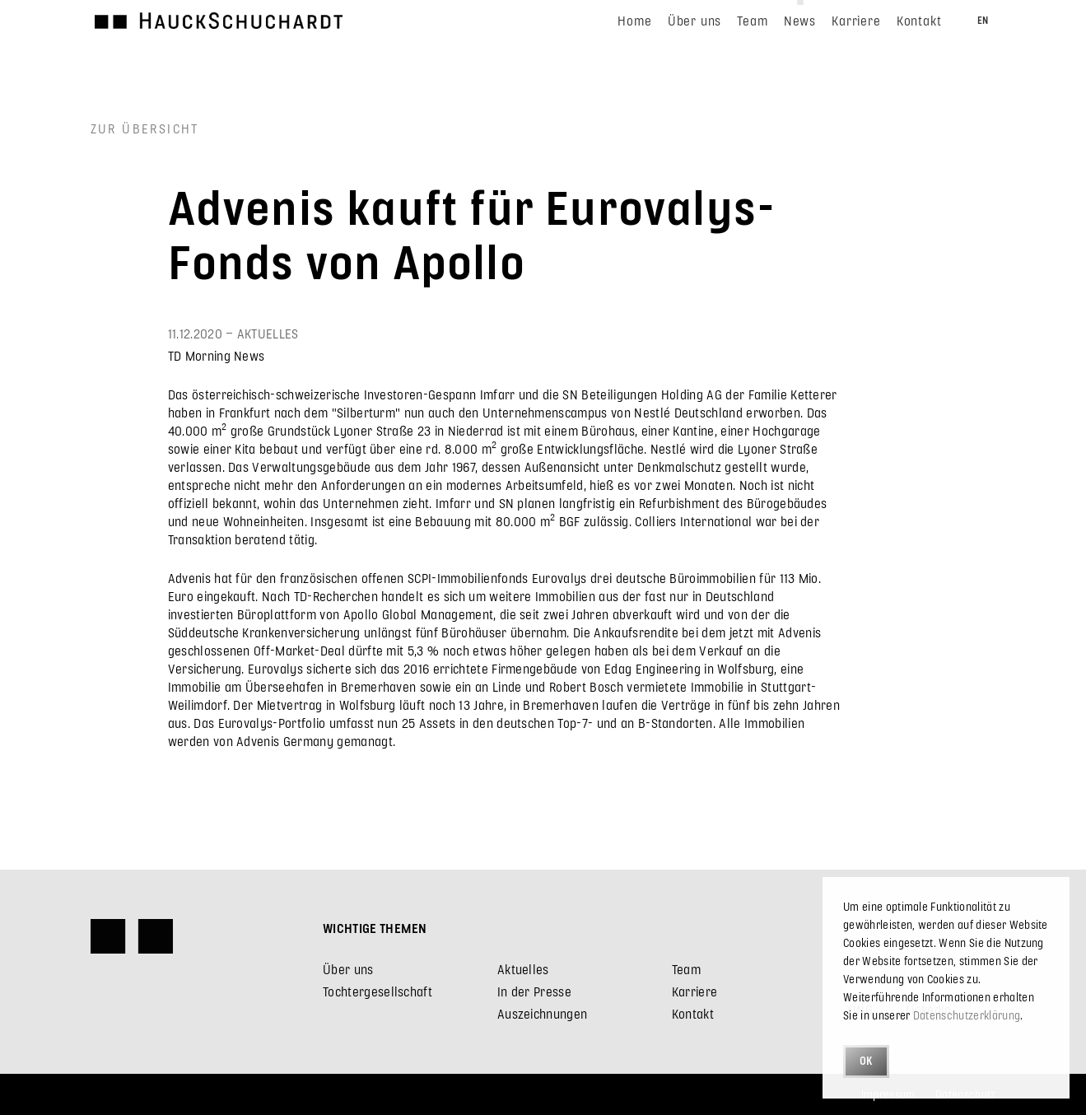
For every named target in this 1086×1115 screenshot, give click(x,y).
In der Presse (534, 991)
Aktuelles (523, 969)
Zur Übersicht (145, 128)
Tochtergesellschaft (377, 991)
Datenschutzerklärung (966, 1015)
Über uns (348, 969)
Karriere (695, 991)
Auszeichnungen (542, 1013)
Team (686, 969)
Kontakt (693, 1013)
